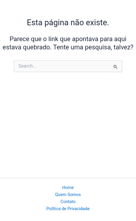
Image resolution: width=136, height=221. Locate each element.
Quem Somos (68, 194)
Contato (68, 201)
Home (68, 187)
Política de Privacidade (67, 208)
